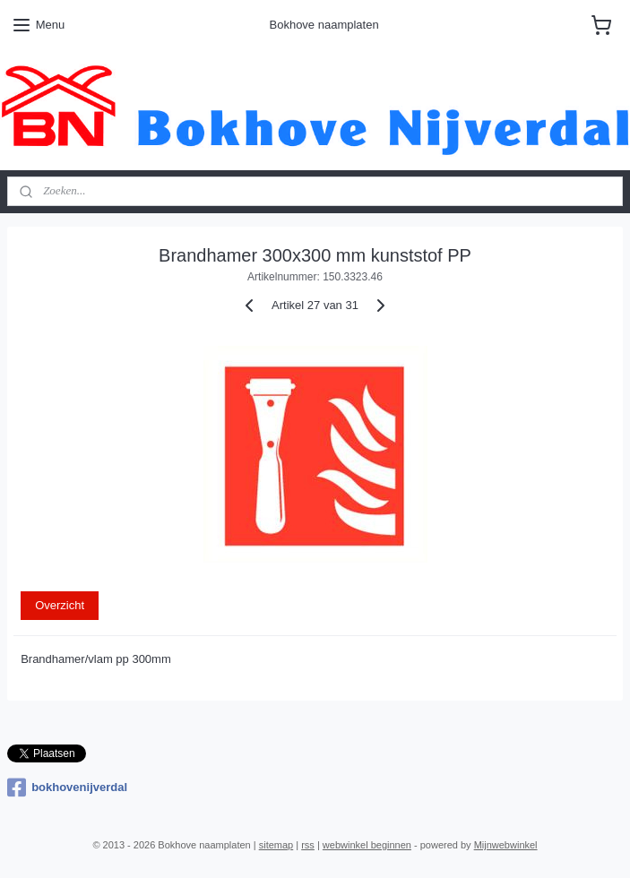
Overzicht (59, 605)
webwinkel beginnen (367, 844)
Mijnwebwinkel (506, 844)
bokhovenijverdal (67, 787)
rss (308, 844)
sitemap (276, 844)
